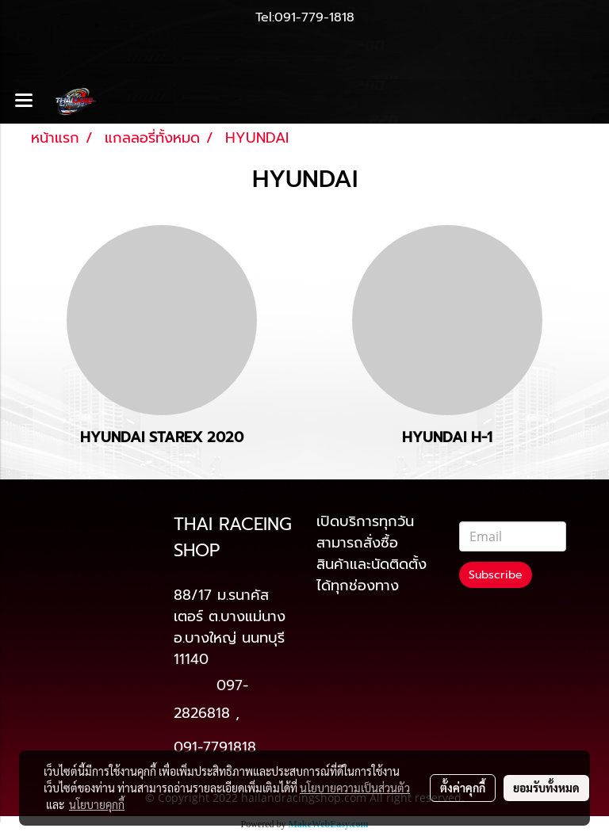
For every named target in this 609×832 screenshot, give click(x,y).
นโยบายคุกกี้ (96, 804)
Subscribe (496, 575)
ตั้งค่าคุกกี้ (462, 787)
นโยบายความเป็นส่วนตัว (355, 787)
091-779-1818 (314, 17)
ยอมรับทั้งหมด (546, 787)
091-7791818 (215, 747)
